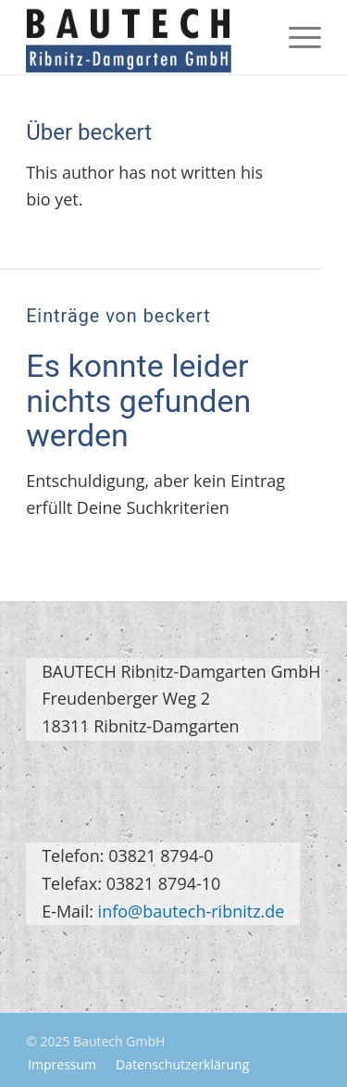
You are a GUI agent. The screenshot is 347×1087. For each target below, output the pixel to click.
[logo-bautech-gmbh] (144, 37)
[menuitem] (295, 37)
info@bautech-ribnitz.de (191, 911)
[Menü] (295, 37)
